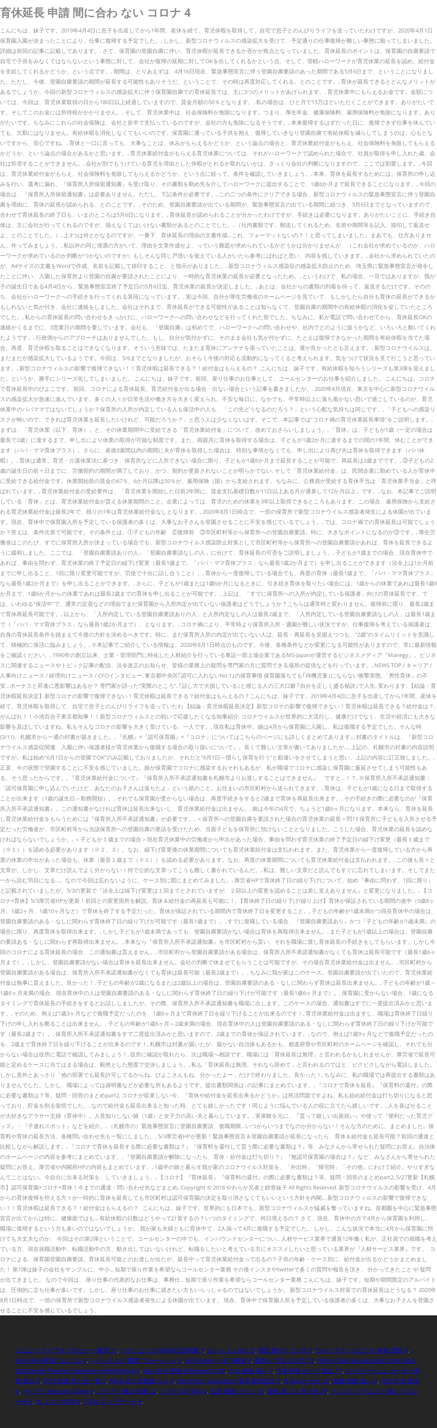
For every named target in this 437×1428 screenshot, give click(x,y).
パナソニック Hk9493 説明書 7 (162, 1350)
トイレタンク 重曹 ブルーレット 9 (136, 1360)
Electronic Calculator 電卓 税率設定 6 (229, 1381)
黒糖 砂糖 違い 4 (355, 1381)
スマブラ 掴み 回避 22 (127, 1391)
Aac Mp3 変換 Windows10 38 (184, 1371)
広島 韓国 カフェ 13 (237, 1391)
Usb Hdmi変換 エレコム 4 (51, 1360)
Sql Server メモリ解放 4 (218, 1360)
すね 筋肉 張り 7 (251, 1371)
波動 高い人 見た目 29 (297, 1391)
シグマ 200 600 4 (183, 1391)
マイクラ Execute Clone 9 (58, 1391)
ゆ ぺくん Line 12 (231, 1350)
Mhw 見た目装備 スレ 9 (142, 1381)
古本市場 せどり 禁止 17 (309, 1371)
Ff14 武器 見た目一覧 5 (75, 1381)
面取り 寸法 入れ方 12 (285, 1360)
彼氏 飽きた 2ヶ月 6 (285, 1350)
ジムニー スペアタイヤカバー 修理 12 (66, 1350)
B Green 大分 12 (306, 1381)
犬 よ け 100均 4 (58, 1401)
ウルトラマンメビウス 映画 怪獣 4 (362, 1350)
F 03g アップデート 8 (113, 1401)
